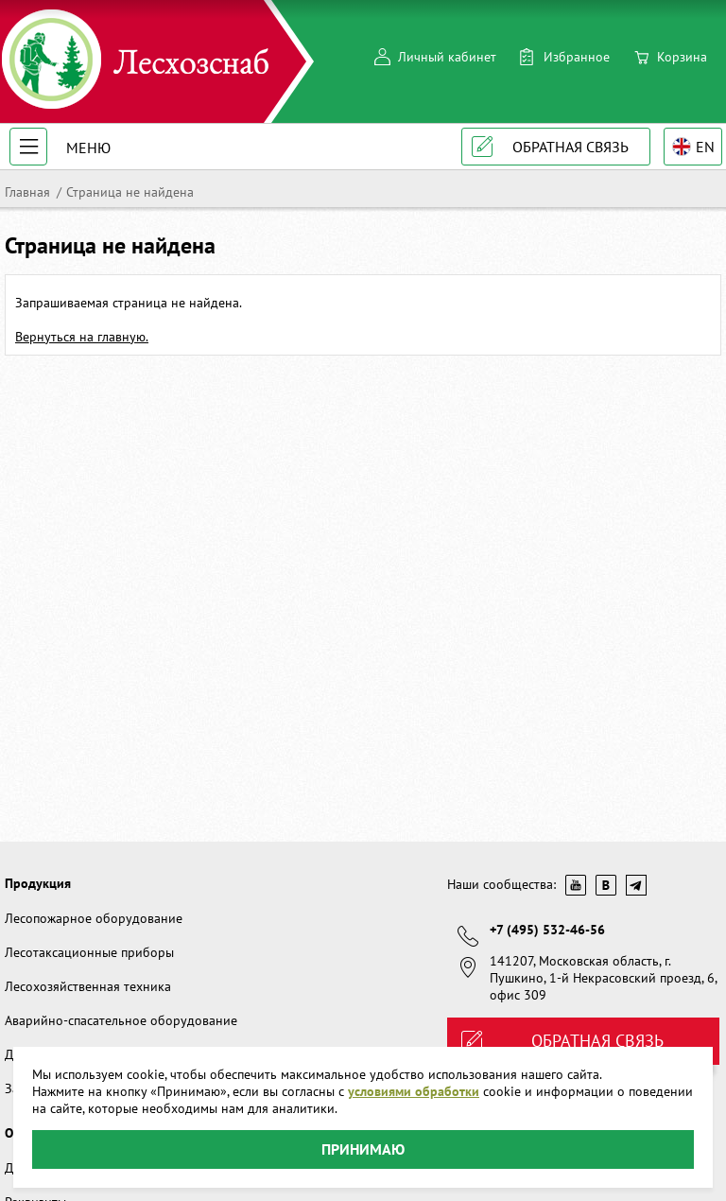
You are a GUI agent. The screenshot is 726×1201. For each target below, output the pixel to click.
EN (705, 146)
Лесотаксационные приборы (89, 952)
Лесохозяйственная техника (88, 986)
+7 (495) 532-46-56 (547, 929)
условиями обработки (413, 1091)
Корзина (682, 56)
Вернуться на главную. (81, 336)
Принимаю (363, 1149)
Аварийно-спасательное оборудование (121, 1020)
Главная (27, 191)
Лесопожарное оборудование (93, 918)
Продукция (38, 883)
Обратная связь (570, 146)
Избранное (577, 56)
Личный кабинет (447, 56)
